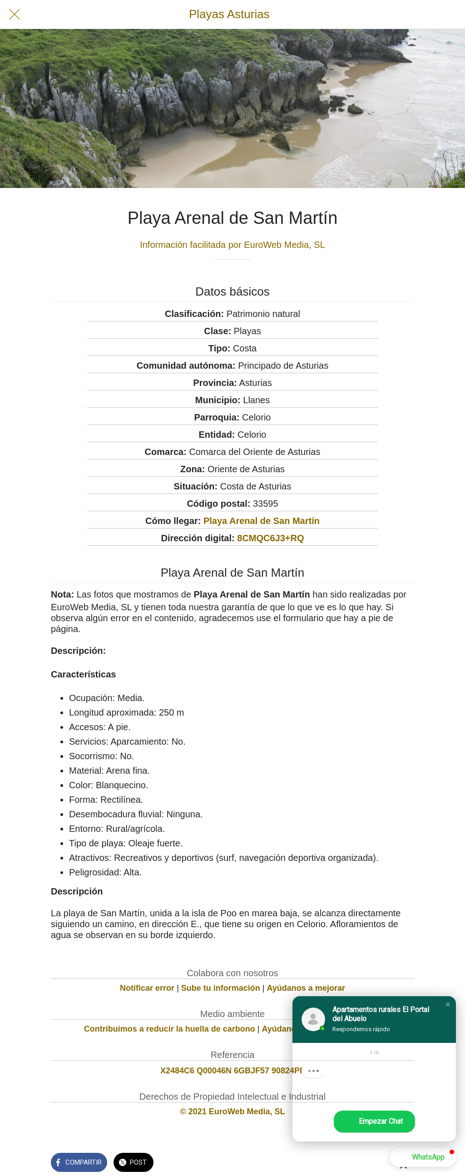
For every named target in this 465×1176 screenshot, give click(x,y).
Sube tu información (220, 988)
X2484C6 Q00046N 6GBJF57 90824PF (232, 1070)
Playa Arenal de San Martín (261, 521)
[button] (447, 1004)
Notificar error (147, 988)
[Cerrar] (14, 14)
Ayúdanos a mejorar (306, 988)
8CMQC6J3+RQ (270, 538)
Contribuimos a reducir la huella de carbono (169, 1028)
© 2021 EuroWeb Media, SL (232, 1111)
